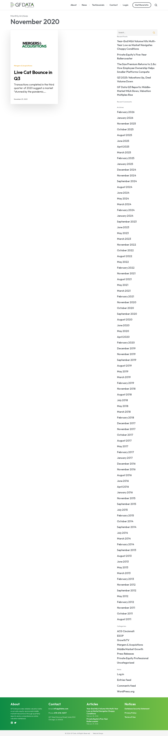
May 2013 (122, 567)
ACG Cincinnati (125, 631)
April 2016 (123, 486)
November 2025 (126, 123)
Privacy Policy (130, 713)
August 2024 (124, 187)
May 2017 (122, 446)
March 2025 (124, 152)
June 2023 (123, 227)
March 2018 (124, 411)
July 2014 (122, 532)
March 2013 (124, 573)
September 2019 (126, 360)
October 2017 (125, 434)
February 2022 (126, 267)
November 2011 (126, 607)
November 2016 (126, 469)
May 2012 (122, 596)
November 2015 (126, 498)
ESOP (120, 635)
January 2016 (125, 492)
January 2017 (125, 457)
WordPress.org (125, 691)
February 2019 (125, 383)
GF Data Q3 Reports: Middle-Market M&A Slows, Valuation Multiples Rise (134, 90)
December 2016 (126, 463)
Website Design (98, 733)
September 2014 (126, 527)
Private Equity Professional (132, 658)
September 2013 (126, 550)
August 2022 (124, 256)
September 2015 (126, 504)
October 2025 (125, 129)
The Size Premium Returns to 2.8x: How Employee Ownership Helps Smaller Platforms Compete (136, 68)
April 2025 (123, 146)
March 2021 (124, 290)
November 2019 (126, 354)
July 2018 (122, 400)
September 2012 (126, 590)
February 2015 (125, 515)
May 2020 (123, 331)
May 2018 (122, 406)
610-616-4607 (60, 713)
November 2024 (126, 175)
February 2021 (125, 296)
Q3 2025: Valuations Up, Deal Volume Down (134, 79)
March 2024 (124, 204)
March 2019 (124, 377)
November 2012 (126, 584)
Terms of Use (130, 717)
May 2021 (122, 285)
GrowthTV (123, 640)
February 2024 (126, 210)
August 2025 (124, 135)
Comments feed (126, 685)
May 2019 (122, 371)
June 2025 (123, 141)
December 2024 (126, 169)
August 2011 (124, 619)
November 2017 (126, 429)
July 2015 (122, 509)
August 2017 (124, 440)
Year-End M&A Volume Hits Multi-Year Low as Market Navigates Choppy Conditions (136, 45)
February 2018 (125, 417)
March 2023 (124, 238)
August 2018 (124, 394)
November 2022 (126, 244)
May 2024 (123, 198)
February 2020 (126, 342)
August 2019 (124, 365)
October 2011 (125, 613)
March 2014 (124, 538)
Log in (120, 674)
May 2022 (123, 261)
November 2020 (126, 302)
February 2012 (125, 602)
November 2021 (126, 273)
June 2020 (123, 325)
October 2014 (125, 521)
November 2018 (126, 388)
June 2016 (123, 481)
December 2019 (126, 348)
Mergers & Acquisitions (23, 66)
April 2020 (123, 336)
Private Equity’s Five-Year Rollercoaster (132, 56)
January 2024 (125, 215)
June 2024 (123, 192)
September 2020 (127, 313)
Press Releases (125, 653)
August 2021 (124, 279)
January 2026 (125, 117)
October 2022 (125, 250)
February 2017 (125, 452)
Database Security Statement (137, 709)
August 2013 (124, 556)
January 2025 (125, 164)
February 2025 (125, 158)
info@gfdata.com (60, 709)
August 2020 (124, 319)
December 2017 (126, 423)
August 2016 (124, 475)
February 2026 (126, 112)
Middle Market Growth (130, 649)
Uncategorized (125, 662)
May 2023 (123, 233)
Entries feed (124, 680)
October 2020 (125, 308)
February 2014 (125, 544)
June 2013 (123, 561)
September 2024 (127, 181)
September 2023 (127, 221)
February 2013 (125, 579)
